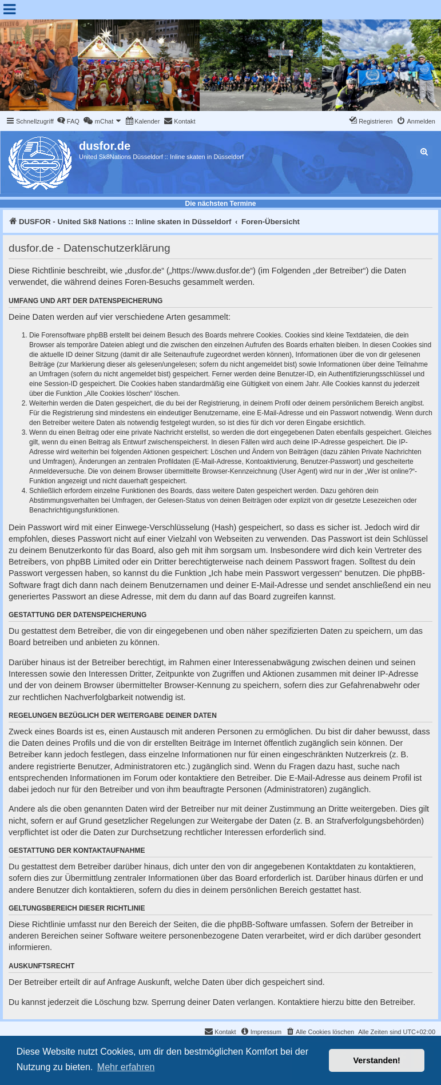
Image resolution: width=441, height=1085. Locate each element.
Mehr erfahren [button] (126, 1067)
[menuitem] (68, 121)
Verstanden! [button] (376, 1060)
